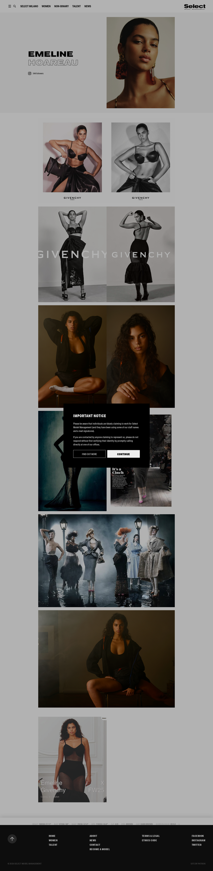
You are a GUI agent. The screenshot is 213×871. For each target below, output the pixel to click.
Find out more (89, 454)
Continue (123, 454)
